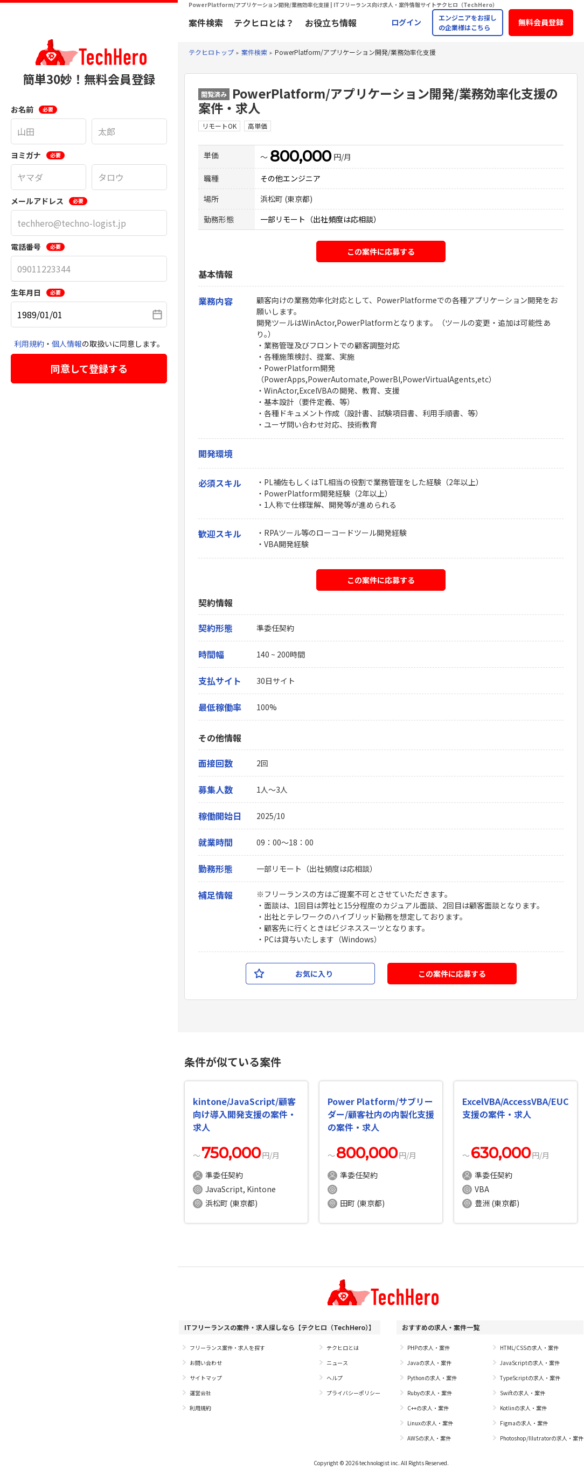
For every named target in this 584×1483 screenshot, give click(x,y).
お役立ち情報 (331, 22)
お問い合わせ (206, 1363)
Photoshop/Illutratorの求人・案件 (541, 1438)
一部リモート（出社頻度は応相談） (320, 219)
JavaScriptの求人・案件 (530, 1363)
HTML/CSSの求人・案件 (529, 1348)
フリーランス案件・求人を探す (227, 1348)
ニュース (337, 1363)
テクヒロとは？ (264, 22)
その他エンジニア (290, 178)
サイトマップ (206, 1378)
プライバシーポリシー (353, 1393)
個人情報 (67, 343)
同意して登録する (89, 368)
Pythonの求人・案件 (432, 1378)
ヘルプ (334, 1378)
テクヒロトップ (211, 52)
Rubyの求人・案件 (429, 1393)
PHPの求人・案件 (428, 1348)
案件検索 (206, 22)
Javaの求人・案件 (429, 1363)
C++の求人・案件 (428, 1408)
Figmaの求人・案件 (524, 1423)
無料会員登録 (541, 22)
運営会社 (200, 1393)
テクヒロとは (342, 1348)
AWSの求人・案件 (429, 1438)
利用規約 (29, 343)
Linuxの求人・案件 (430, 1423)
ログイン (406, 22)
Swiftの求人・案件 (522, 1393)
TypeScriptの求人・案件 (530, 1378)
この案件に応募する (381, 251)
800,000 (300, 156)
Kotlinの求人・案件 (523, 1408)
